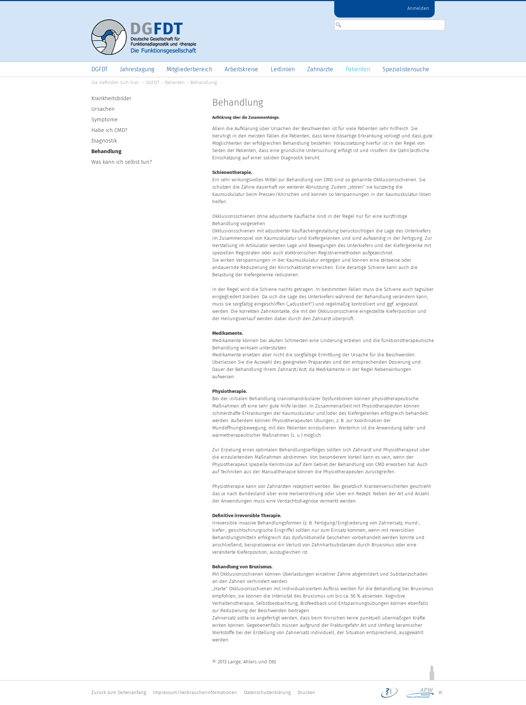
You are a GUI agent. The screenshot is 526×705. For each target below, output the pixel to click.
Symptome (104, 119)
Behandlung (203, 82)
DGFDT (152, 82)
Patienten (175, 82)
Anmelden (418, 8)
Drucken (306, 692)
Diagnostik (104, 140)
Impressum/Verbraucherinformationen (195, 692)
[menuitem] (99, 69)
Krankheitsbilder (111, 98)
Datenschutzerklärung (267, 692)
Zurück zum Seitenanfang (118, 692)
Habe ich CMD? (109, 130)
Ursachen (103, 109)
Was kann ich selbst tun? (121, 162)
